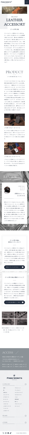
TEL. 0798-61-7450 (6, 361)
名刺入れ (5, 392)
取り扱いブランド (21, 314)
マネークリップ (18, 403)
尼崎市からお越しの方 (20, 364)
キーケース (5, 399)
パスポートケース (7, 406)
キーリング (17, 406)
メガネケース (6, 410)
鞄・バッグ (21, 321)
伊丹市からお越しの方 (7, 366)
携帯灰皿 (17, 399)
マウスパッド (18, 387)
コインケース (6, 394)
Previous (24, 226)
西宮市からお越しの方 (7, 364)
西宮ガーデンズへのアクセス (12, 267)
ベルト (16, 397)
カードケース (6, 401)
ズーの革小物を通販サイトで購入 (13, 302)
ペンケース (5, 408)
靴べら (16, 401)
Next (26, 226)
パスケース (5, 403)
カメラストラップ (18, 392)
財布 (8, 321)
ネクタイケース (18, 394)
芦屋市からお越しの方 (20, 366)
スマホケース (6, 397)
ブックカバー (18, 390)
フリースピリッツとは (8, 314)
